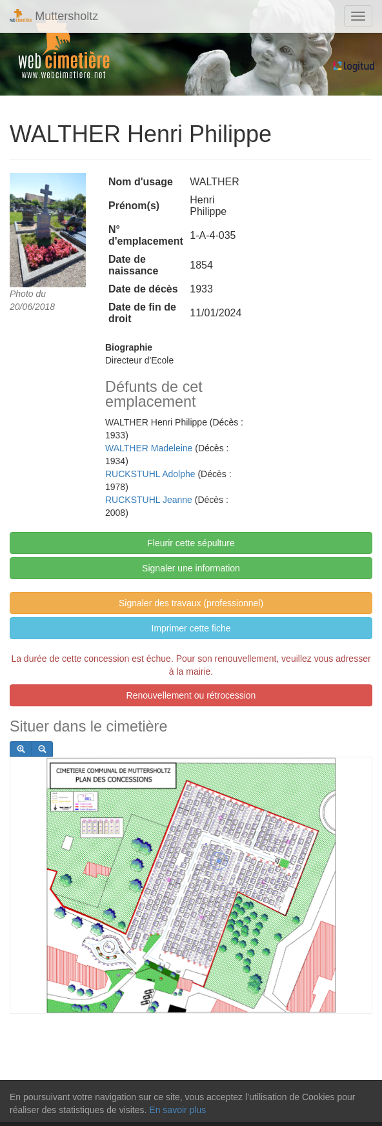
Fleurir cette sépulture (190, 543)
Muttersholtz (54, 16)
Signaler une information (191, 568)
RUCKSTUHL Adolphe (150, 474)
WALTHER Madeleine (148, 448)
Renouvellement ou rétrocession (191, 695)
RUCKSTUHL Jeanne (148, 500)
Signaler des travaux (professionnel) (191, 603)
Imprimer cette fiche (191, 628)
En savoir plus (177, 1110)
